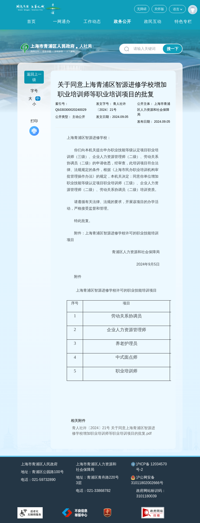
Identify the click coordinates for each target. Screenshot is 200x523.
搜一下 (172, 49)
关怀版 (159, 9)
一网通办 (61, 21)
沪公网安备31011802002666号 (147, 480)
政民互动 (152, 21)
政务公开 (122, 21)
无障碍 (142, 9)
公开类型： (63, 117)
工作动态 (92, 21)
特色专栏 (183, 21)
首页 (31, 21)
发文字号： (104, 104)
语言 (177, 9)
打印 (34, 127)
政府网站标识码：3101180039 (151, 493)
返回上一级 (34, 77)
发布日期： (145, 121)
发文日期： (104, 117)
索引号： (61, 104)
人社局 (85, 46)
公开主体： (145, 104)
